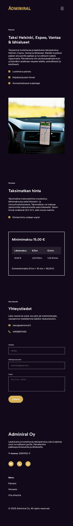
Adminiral (19, 8)
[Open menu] (62, 8)
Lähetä (15, 401)
